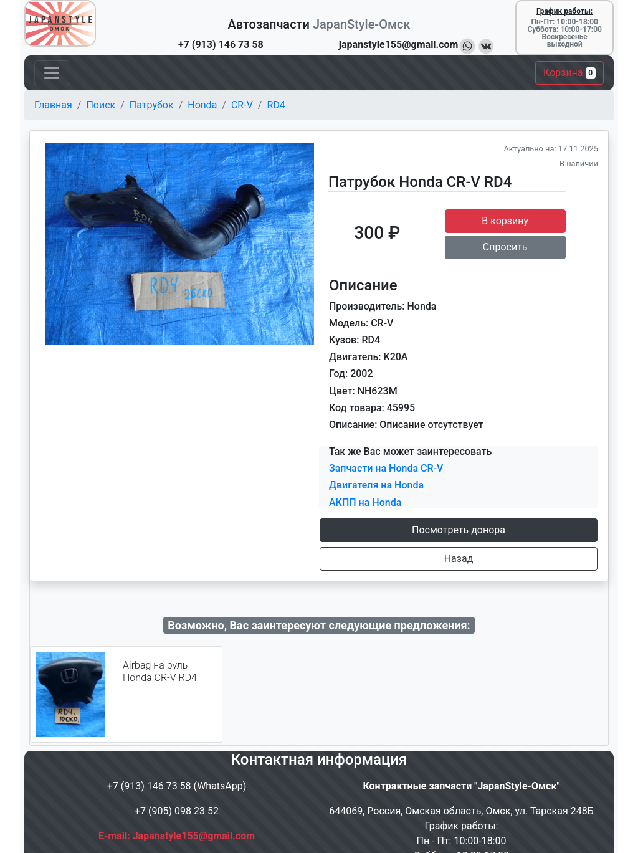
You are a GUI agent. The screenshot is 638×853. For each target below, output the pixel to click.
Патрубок (152, 105)
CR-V (242, 105)
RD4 (276, 105)
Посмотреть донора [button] (458, 530)
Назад (459, 559)
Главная (53, 105)
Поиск (100, 105)
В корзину (505, 221)
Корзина (569, 73)
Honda (202, 105)
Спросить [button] (505, 247)
